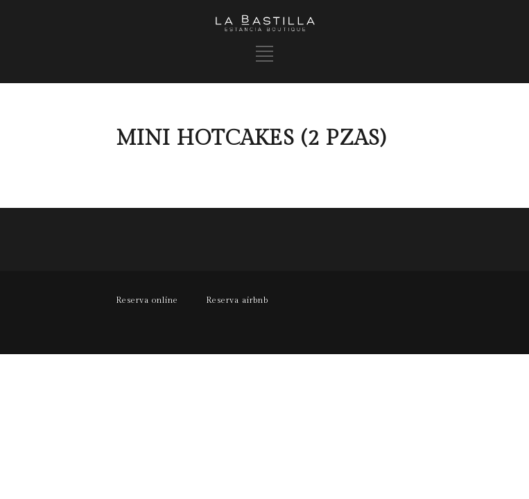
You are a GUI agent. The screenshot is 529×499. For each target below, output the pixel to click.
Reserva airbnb (237, 300)
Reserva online (147, 300)
